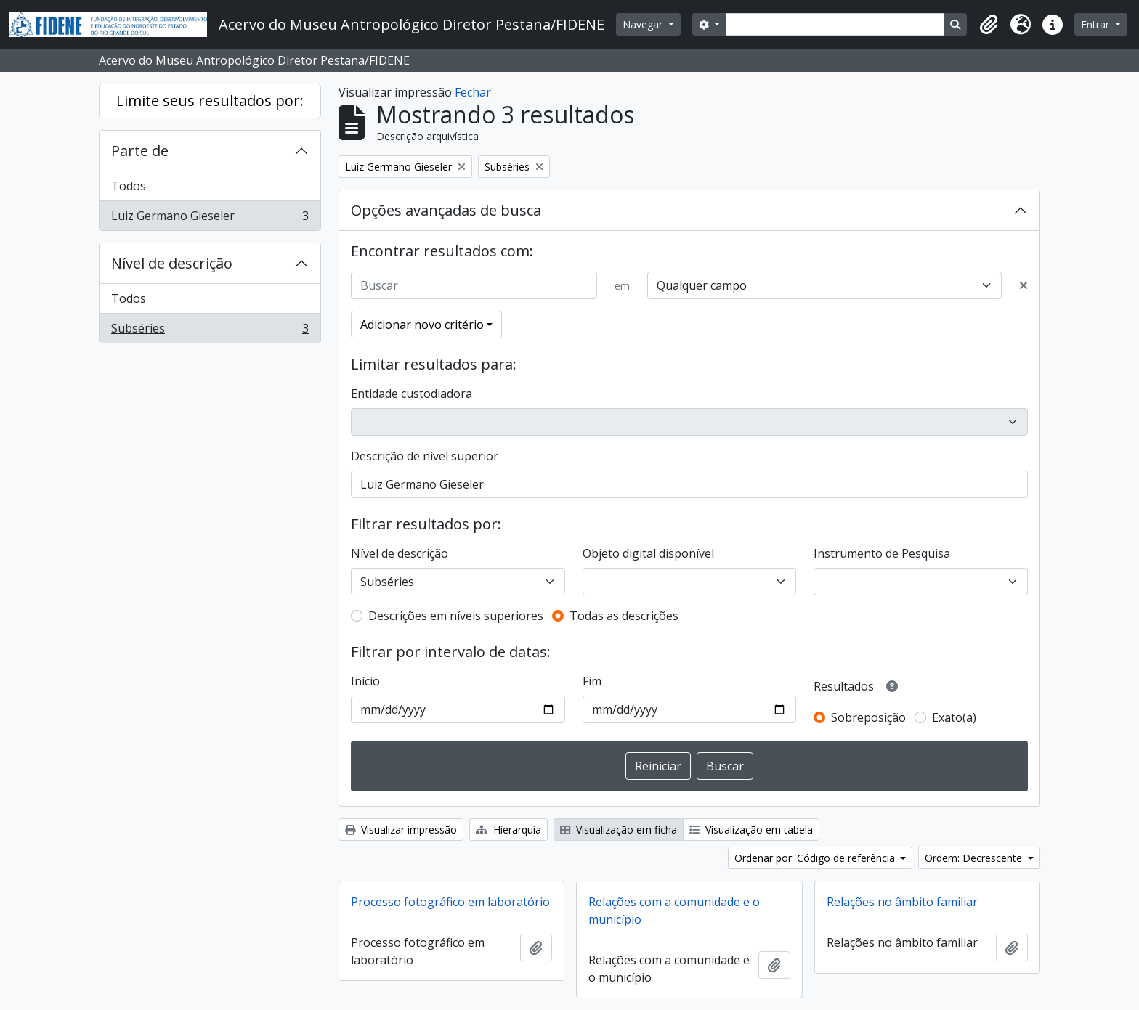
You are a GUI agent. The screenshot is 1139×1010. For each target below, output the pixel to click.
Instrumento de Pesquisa (882, 553)
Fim (592, 681)
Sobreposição (868, 717)
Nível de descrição (171, 263)
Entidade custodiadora (411, 394)
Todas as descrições (624, 616)
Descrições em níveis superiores (455, 616)
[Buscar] (474, 285)
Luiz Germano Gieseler (209, 218)
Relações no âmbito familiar (902, 902)
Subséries (209, 331)
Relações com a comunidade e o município (674, 910)
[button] (989, 25)
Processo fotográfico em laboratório (450, 902)
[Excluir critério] (1023, 285)
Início (365, 681)
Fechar (473, 92)
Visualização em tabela (751, 829)
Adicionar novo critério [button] (422, 325)
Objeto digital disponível (648, 553)
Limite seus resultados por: (210, 100)
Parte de (140, 150)
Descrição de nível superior (424, 456)
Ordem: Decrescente (975, 858)
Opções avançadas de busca (446, 210)
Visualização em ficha (618, 829)
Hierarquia (508, 829)
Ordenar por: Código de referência (816, 858)
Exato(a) (954, 717)
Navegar (644, 24)
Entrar (1096, 24)
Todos (128, 186)
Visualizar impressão (401, 829)
